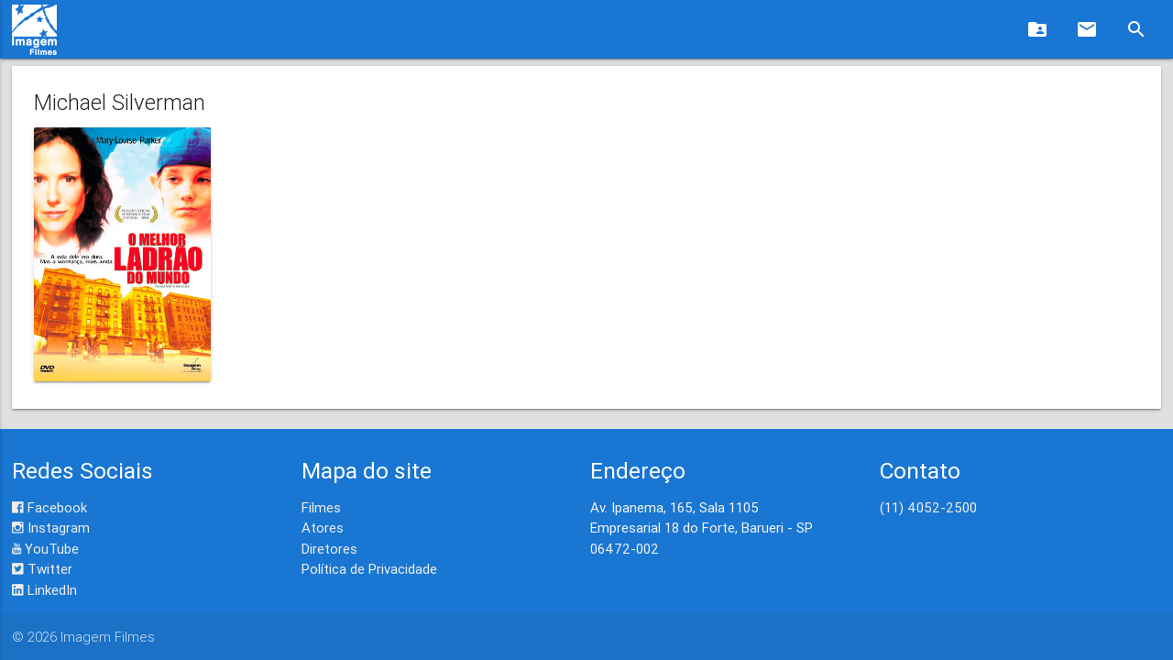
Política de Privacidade (369, 569)
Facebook (49, 507)
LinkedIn (44, 590)
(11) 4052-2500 (928, 507)
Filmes (321, 507)
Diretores (329, 548)
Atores (322, 527)
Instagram (51, 527)
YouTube (45, 548)
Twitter (42, 569)
